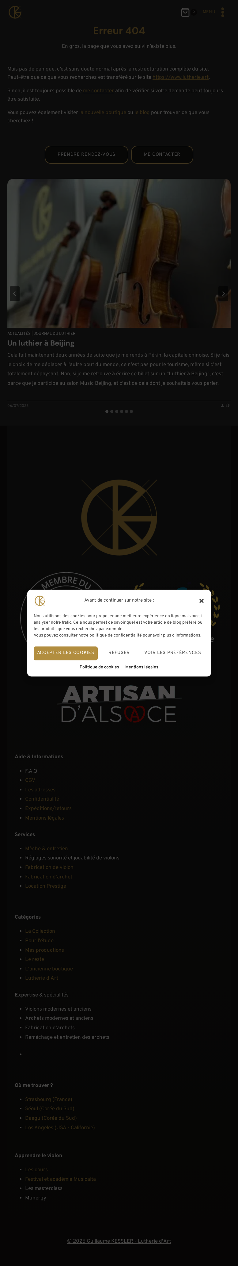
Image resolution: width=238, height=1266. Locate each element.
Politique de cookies (99, 667)
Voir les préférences (172, 653)
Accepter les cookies (65, 653)
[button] (201, 601)
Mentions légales (141, 667)
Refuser (119, 653)
